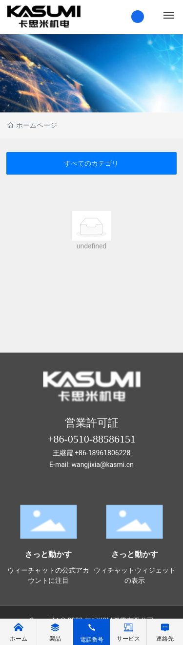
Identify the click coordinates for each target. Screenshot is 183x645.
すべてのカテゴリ (91, 163)
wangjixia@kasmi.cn (103, 464)
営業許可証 (92, 423)
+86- (81, 453)
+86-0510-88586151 (91, 439)
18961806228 (109, 453)
